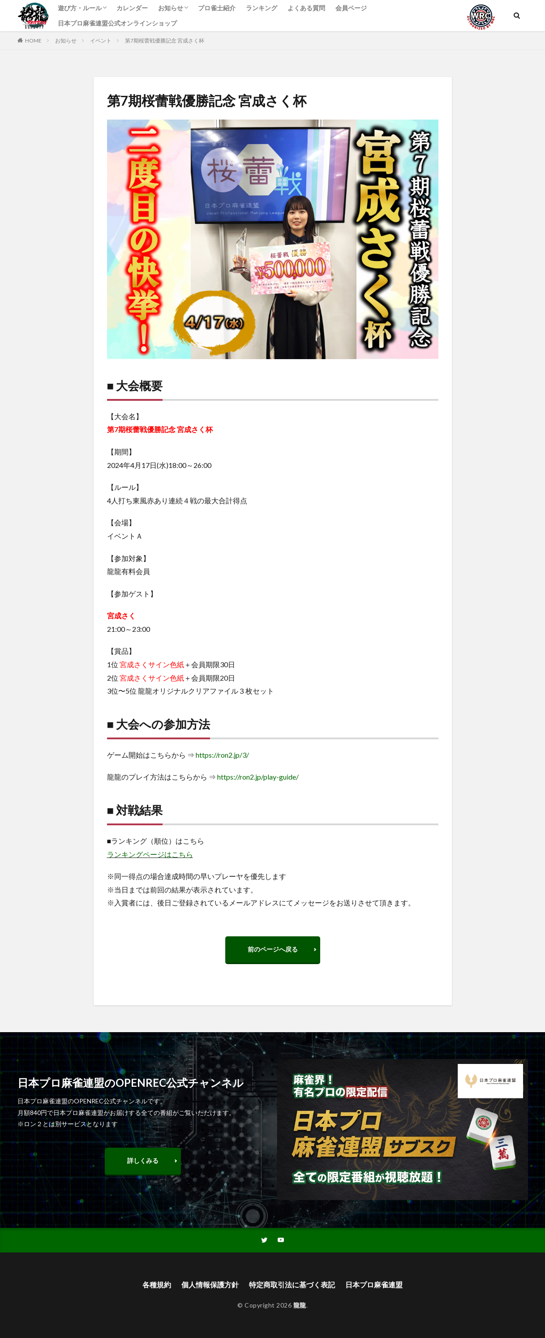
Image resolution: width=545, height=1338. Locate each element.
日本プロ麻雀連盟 (374, 1284)
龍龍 (299, 1305)
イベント (101, 40)
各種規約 (156, 1284)
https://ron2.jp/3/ (222, 754)
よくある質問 (306, 8)
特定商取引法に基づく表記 (292, 1284)
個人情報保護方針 (210, 1284)
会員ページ (351, 8)
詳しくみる (143, 1160)
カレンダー (132, 8)
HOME (33, 40)
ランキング (261, 8)
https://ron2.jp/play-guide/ (258, 776)
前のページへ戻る (273, 949)
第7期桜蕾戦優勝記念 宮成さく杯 (164, 40)
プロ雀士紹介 (217, 8)
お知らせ (170, 8)
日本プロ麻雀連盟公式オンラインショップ (117, 23)
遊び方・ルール (80, 8)
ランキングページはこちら (150, 854)
